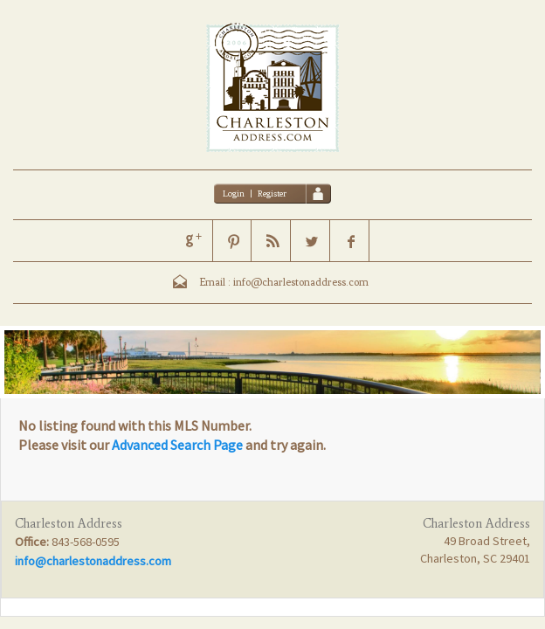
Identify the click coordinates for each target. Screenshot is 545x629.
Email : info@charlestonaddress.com (284, 282)
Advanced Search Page (177, 444)
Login (234, 193)
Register (272, 193)
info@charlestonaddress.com (93, 561)
